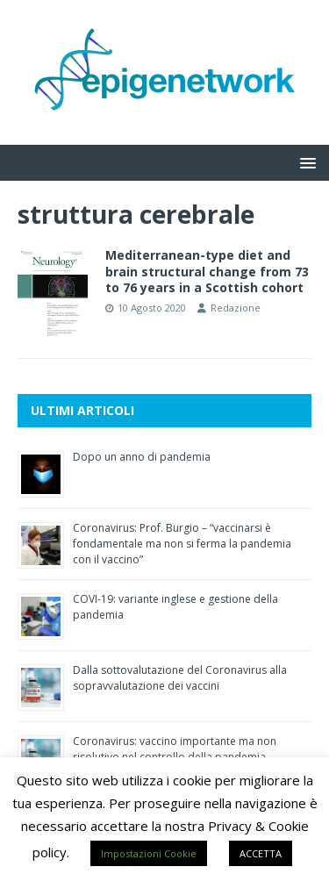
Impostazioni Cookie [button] (149, 853)
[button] (305, 162)
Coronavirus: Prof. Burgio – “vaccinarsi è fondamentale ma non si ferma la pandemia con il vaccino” (182, 543)
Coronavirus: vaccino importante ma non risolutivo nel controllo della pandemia (174, 749)
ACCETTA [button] (261, 853)
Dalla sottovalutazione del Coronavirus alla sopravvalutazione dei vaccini (180, 678)
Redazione (236, 307)
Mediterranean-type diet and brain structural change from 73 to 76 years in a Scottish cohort (207, 271)
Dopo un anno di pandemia (142, 456)
